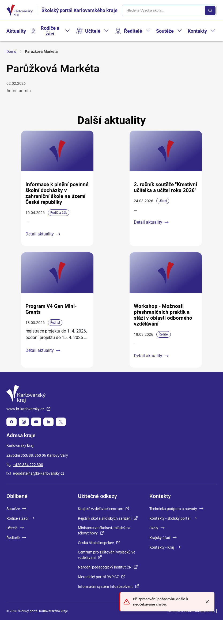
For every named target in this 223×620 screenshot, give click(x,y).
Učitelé (92, 31)
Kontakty (197, 31)
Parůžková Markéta (41, 51)
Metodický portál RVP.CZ (101, 577)
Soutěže (165, 31)
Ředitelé (133, 31)
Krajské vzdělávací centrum (104, 509)
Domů (11, 51)
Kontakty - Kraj (164, 547)
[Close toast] (207, 601)
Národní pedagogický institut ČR (108, 567)
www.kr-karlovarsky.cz (28, 409)
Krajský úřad (163, 538)
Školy (157, 528)
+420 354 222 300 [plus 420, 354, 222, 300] (24, 465)
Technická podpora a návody (176, 509)
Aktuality (16, 31)
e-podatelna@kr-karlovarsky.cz (35, 473)
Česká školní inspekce (99, 543)
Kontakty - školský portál (173, 518)
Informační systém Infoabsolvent (108, 586)
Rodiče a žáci (50, 30)
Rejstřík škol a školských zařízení (108, 518)
